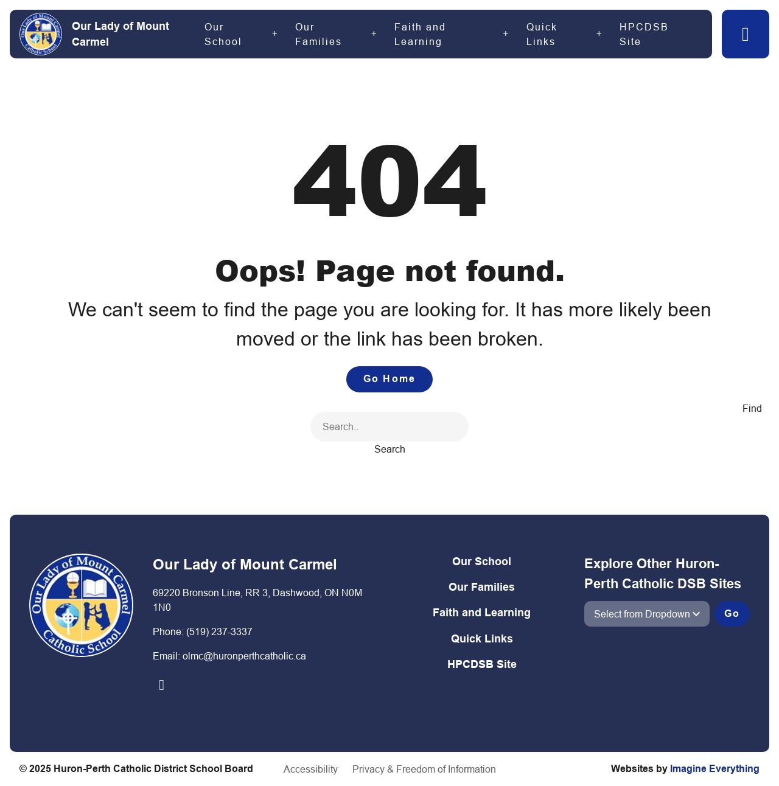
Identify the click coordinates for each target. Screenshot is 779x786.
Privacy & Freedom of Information (424, 768)
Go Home (389, 378)
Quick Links (541, 34)
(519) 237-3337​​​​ (219, 631)
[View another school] (647, 614)
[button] (745, 34)
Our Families (318, 34)
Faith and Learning (420, 34)
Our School (223, 34)
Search (389, 448)
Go (732, 613)
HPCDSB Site (644, 34)
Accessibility (311, 768)
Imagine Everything (715, 768)
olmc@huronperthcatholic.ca (244, 655)
